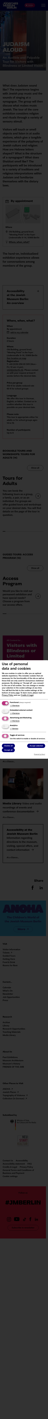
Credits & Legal (27, 695)
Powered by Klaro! (39, 754)
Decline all (8, 746)
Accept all (8, 750)
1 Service (14, 729)
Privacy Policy (7, 695)
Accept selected (36, 746)
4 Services (15, 713)
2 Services (14, 706)
